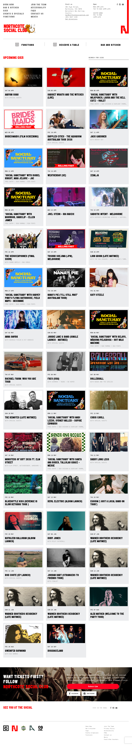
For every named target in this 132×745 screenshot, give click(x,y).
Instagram (89, 694)
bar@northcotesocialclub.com (77, 15)
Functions (9, 16)
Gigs (5, 10)
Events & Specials (13, 13)
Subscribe (93, 686)
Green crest (23, 728)
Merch (34, 16)
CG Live (40, 728)
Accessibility (38, 7)
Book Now (8, 4)
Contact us (37, 13)
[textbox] (109, 58)
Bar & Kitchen (11, 7)
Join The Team (38, 4)
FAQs (33, 10)
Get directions (71, 19)
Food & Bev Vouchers (111, 739)
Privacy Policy (109, 728)
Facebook (73, 694)
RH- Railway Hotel (32, 728)
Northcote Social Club (19, 28)
